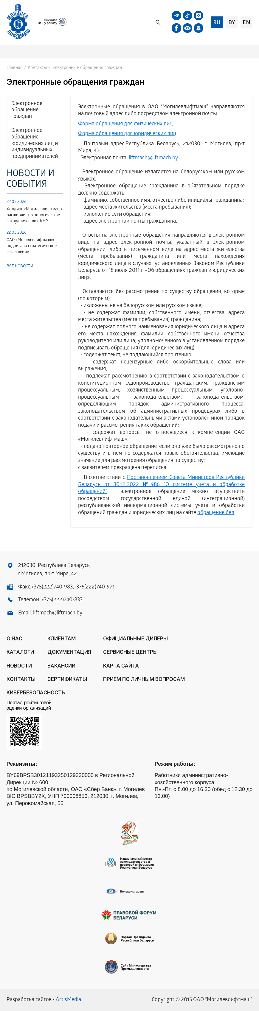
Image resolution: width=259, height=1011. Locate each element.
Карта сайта (121, 665)
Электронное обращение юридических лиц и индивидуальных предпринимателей (34, 144)
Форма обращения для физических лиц (125, 124)
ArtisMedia (68, 1000)
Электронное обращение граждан (26, 110)
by (231, 22)
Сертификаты (67, 679)
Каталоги (20, 652)
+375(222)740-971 (94, 587)
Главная (15, 68)
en (246, 22)
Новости (19, 665)
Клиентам (61, 638)
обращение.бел (215, 513)
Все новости (20, 266)
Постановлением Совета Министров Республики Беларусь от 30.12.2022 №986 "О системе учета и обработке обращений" (161, 485)
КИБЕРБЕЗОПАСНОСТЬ (36, 692)
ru (217, 22)
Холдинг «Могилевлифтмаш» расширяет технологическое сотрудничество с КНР (35, 215)
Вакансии (61, 665)
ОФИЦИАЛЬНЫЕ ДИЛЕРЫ (135, 638)
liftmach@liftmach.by (153, 158)
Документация (69, 652)
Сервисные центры (130, 652)
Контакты (37, 68)
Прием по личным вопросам (144, 679)
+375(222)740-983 (52, 587)
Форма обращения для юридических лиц (127, 134)
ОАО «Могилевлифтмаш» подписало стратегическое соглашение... (32, 246)
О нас (14, 638)
